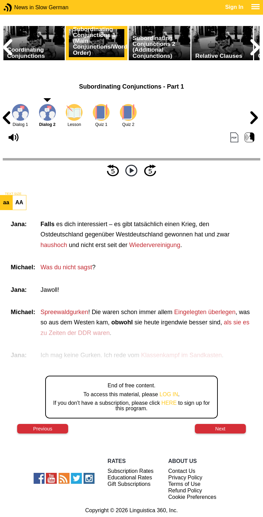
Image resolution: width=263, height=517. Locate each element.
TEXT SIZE (13, 193)
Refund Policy (185, 490)
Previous (42, 428)
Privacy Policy (185, 477)
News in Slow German (18, 7)
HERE (168, 403)
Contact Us (181, 471)
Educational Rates (130, 477)
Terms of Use (184, 484)
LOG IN (169, 394)
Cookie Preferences (192, 497)
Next (220, 428)
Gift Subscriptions (129, 484)
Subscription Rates (130, 471)
